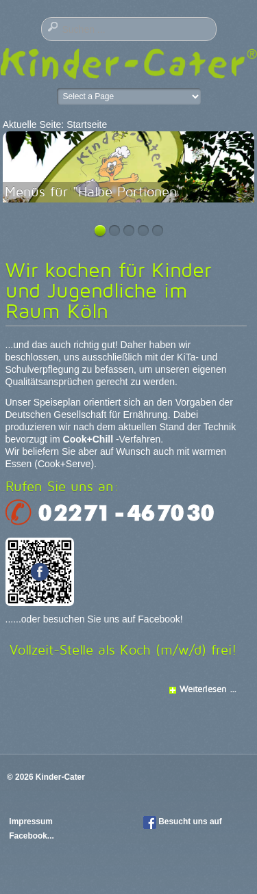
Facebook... (31, 836)
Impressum (32, 821)
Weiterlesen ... (208, 689)
